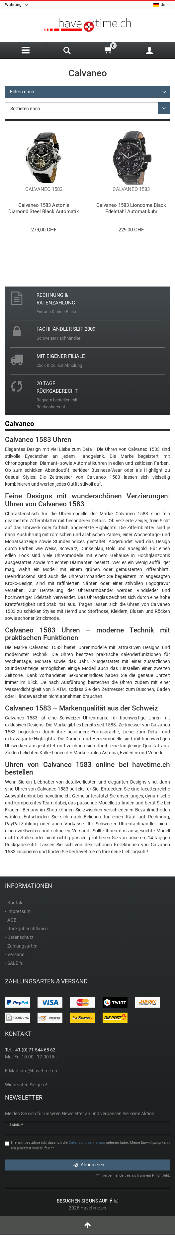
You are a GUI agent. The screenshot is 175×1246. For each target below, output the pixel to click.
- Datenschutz (19, 937)
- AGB (11, 920)
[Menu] (25, 50)
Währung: (17, 4)
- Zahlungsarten (21, 946)
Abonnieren (88, 1164)
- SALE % (14, 963)
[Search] (66, 51)
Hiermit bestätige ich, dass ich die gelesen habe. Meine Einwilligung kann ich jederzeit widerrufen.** (90, 1145)
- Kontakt (14, 902)
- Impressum (18, 911)
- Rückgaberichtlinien (26, 928)
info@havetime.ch (38, 1070)
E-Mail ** (16, 1124)
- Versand (15, 954)
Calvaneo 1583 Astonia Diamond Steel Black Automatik (43, 208)
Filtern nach (22, 91)
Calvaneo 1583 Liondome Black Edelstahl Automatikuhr (131, 208)
